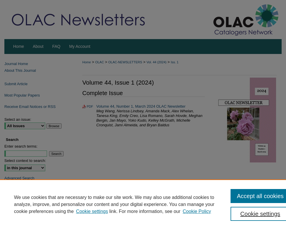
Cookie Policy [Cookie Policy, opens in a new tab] (197, 211)
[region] (143, 204)
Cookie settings (92, 211)
